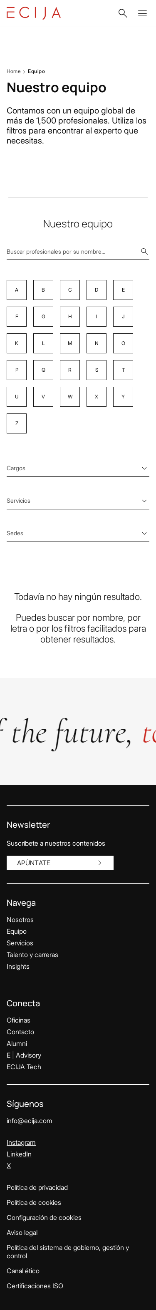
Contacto (20, 1032)
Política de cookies (34, 1202)
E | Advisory (24, 1055)
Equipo (17, 931)
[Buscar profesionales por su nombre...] (78, 251)
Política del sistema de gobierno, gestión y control (68, 1251)
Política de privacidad (37, 1187)
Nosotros (20, 919)
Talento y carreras (32, 954)
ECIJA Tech (24, 1067)
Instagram (21, 1142)
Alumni (17, 1043)
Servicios (20, 943)
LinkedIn (19, 1154)
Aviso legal (22, 1232)
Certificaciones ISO (35, 1286)
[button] (122, 13)
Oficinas (18, 1020)
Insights (18, 966)
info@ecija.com (29, 1120)
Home (13, 71)
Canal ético (23, 1271)
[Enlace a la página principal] (34, 13)
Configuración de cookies (44, 1217)
